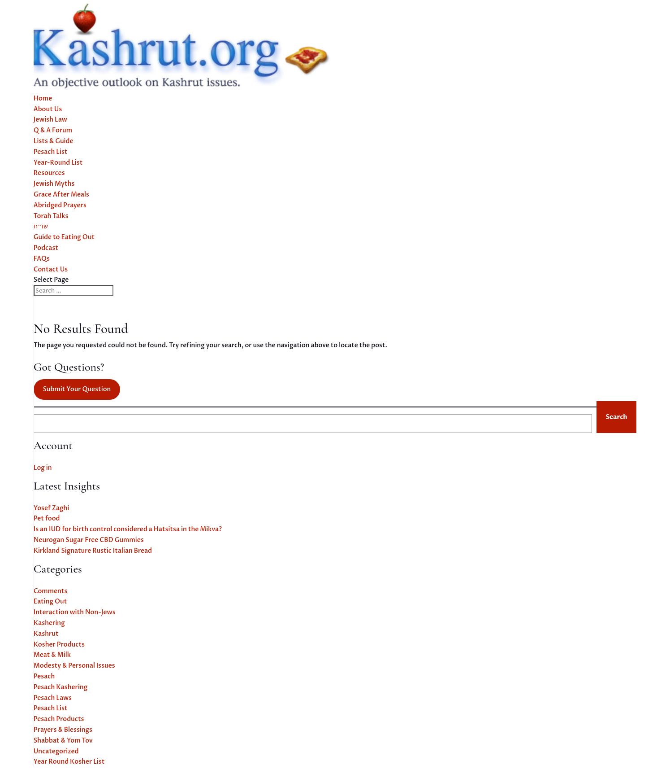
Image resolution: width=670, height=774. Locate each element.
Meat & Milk (52, 655)
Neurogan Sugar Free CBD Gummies (89, 540)
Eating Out (50, 601)
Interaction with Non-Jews (75, 612)
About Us (48, 109)
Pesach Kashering (60, 687)
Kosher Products (59, 644)
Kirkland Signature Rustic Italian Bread (93, 551)
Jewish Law (50, 119)
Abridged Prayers (60, 205)
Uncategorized (56, 751)
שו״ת (41, 226)
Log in (43, 468)
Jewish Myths (54, 183)
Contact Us (51, 269)
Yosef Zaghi (51, 508)
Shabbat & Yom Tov (63, 740)
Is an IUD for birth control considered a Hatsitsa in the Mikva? (128, 529)
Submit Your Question (77, 389)
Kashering (49, 623)
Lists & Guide (53, 141)
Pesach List (51, 152)
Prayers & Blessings (63, 730)
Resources (49, 173)
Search (616, 417)
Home (43, 98)
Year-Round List (58, 162)
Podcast (46, 248)
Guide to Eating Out (64, 237)
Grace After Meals (61, 194)
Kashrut (46, 634)
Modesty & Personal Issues (74, 665)
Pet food (47, 518)
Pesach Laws (53, 698)
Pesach (44, 676)
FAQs (42, 258)
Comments (51, 591)
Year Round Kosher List (69, 761)
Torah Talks (51, 216)
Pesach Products (59, 719)
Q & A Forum (53, 130)
